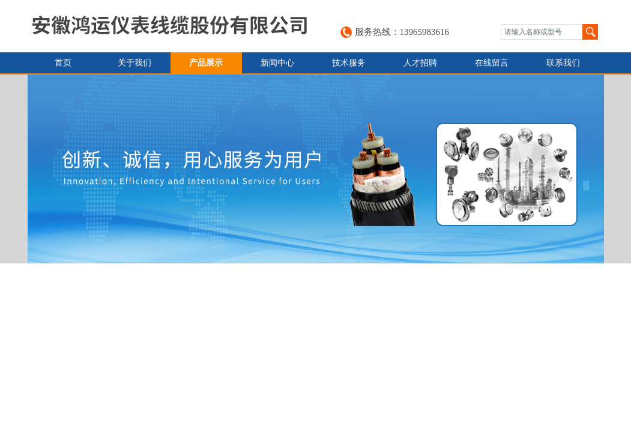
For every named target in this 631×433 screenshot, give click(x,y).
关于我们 (134, 62)
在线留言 (492, 62)
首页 (63, 62)
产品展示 (206, 62)
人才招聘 (420, 62)
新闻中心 (277, 62)
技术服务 (349, 62)
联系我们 (563, 62)
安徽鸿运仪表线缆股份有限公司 (169, 26)
